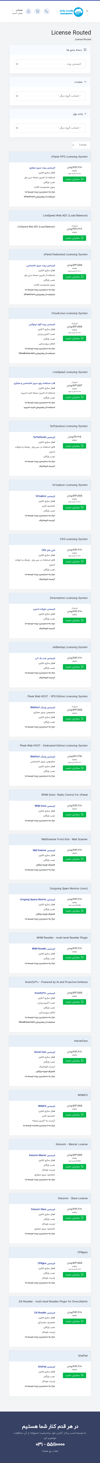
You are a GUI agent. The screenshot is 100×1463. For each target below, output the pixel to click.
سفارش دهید (74, 179)
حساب (19, 10)
